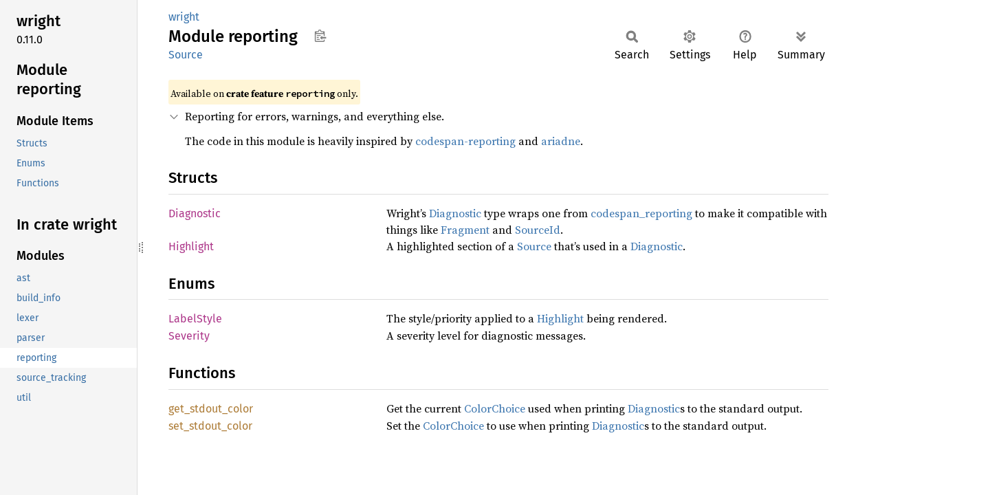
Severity (189, 335)
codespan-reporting (465, 140)
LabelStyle (195, 318)
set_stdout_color (210, 425)
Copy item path (320, 35)
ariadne (560, 140)
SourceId (537, 229)
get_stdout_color (210, 408)
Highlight (191, 246)
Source (185, 54)
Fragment (465, 229)
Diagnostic (194, 213)
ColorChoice (494, 408)
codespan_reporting (641, 213)
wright (183, 16)
